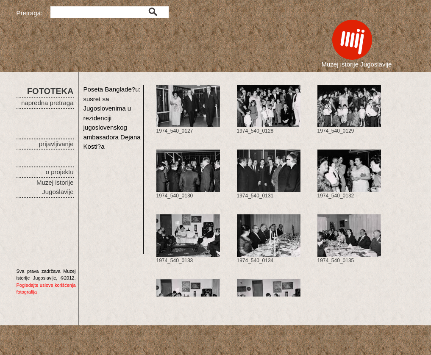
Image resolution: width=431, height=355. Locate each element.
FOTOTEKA (50, 91)
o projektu (60, 171)
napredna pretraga (47, 102)
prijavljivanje (56, 143)
